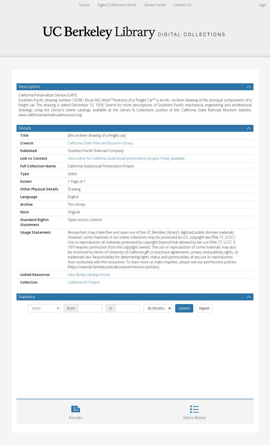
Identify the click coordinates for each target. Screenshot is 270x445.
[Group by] (44, 308)
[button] (76, 411)
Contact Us (183, 4)
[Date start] (90, 308)
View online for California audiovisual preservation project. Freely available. (126, 158)
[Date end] (128, 308)
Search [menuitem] (84, 4)
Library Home (155, 4)
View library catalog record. (89, 274)
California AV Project (84, 282)
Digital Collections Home (116, 4)
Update (184, 308)
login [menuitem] (262, 4)
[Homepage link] (135, 31)
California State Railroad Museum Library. (100, 143)
